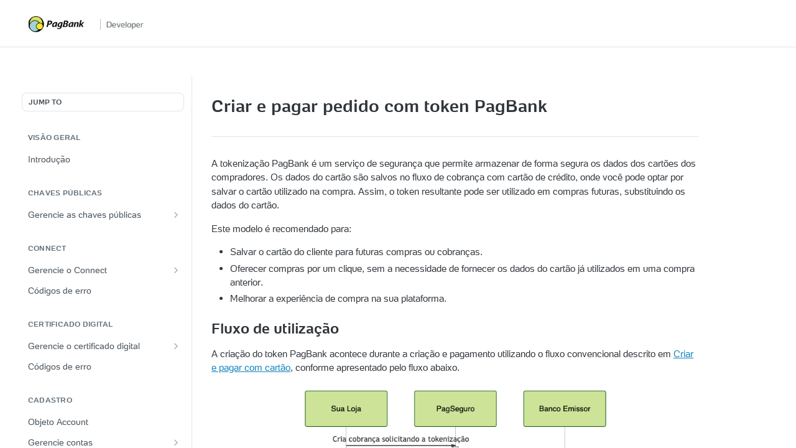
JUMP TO (45, 101)
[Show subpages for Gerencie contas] (176, 442)
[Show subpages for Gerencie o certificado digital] (176, 346)
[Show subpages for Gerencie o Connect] (176, 270)
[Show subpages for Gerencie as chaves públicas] (176, 215)
